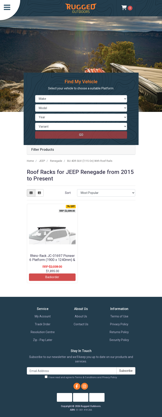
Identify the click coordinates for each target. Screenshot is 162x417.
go (81, 135)
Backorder (52, 277)
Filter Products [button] (42, 150)
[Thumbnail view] (31, 193)
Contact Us (81, 324)
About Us (81, 316)
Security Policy (119, 340)
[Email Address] (72, 371)
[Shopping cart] (127, 8)
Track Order (42, 324)
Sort (68, 192)
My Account (43, 316)
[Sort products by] (106, 193)
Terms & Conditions (86, 377)
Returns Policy (119, 332)
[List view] (39, 193)
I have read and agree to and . (81, 377)
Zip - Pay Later (42, 340)
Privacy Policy (119, 324)
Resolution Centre (43, 332)
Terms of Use (119, 316)
